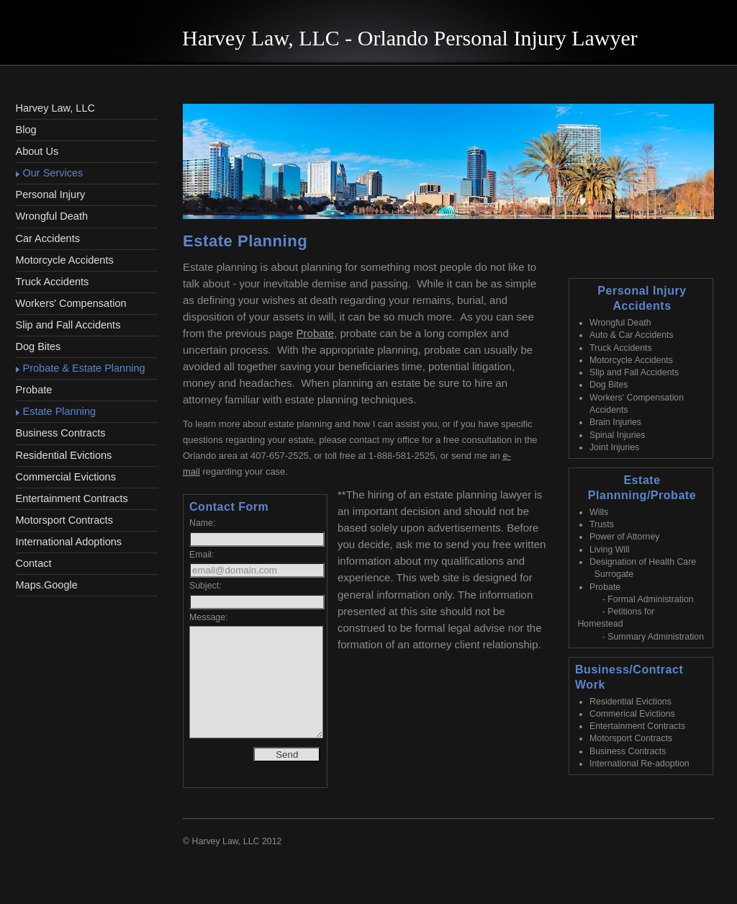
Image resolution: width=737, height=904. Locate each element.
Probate (316, 333)
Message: (208, 617)
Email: (201, 555)
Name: (202, 523)
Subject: (205, 586)
